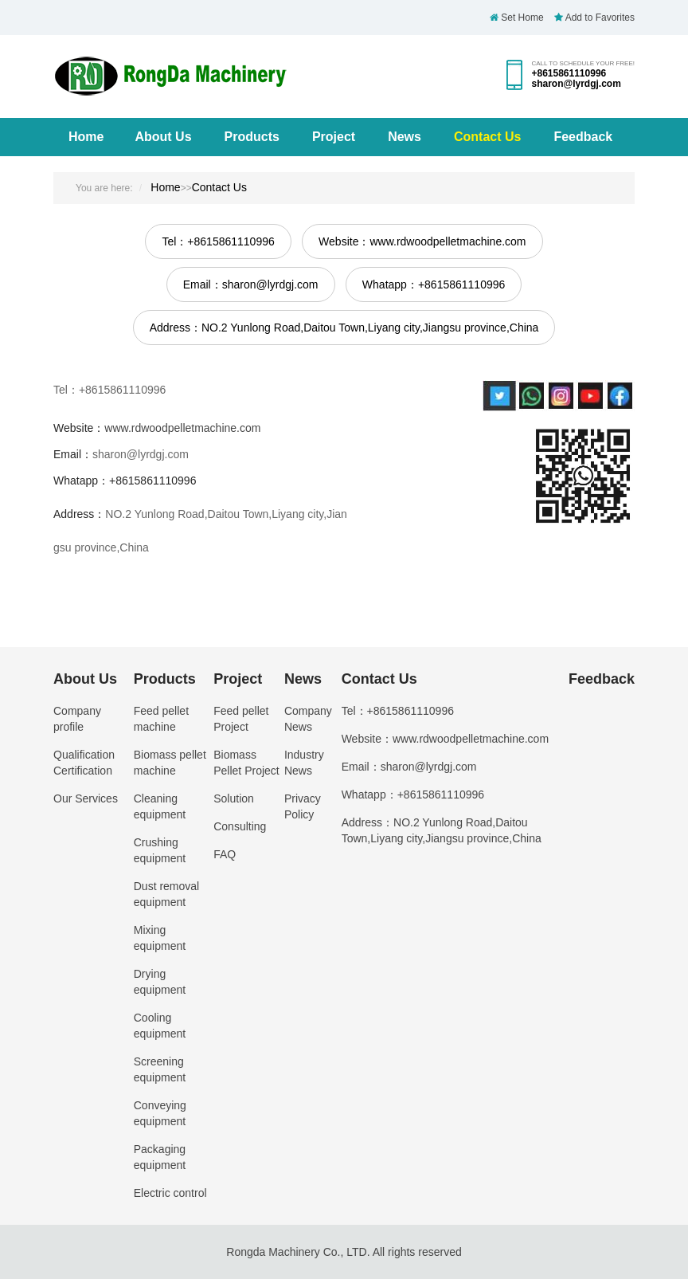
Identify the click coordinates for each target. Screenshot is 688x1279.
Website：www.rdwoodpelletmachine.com (422, 241)
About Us (163, 136)
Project (333, 136)
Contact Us (487, 136)
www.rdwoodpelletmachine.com (182, 428)
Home (86, 136)
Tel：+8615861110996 (218, 241)
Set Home (517, 17)
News (404, 136)
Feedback (582, 136)
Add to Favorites (594, 17)
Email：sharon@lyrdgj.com (251, 284)
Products (252, 136)
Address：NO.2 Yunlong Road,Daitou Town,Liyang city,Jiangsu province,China (344, 327)
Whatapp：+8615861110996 (433, 284)
